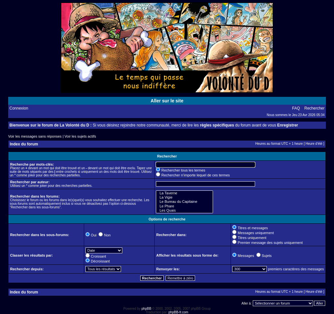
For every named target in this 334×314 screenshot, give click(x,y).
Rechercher (314, 108)
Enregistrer (287, 125)
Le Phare (184, 206)
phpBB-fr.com (179, 312)
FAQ (296, 108)
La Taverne (184, 193)
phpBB (146, 308)
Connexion (18, 108)
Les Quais (184, 210)
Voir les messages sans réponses (35, 136)
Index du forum (24, 144)
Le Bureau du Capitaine (184, 202)
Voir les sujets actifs (80, 136)
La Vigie (184, 197)
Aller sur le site (167, 100)
